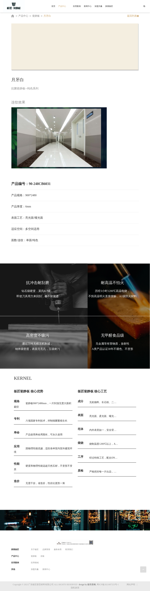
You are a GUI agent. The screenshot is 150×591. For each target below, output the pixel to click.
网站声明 (131, 584)
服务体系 (58, 549)
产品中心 (23, 16)
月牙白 (47, 16)
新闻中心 (46, 569)
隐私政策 (75, 587)
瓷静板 (36, 16)
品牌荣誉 (46, 549)
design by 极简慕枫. (87, 584)
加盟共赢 (35, 569)
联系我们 (69, 549)
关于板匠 (35, 549)
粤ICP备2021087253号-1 (108, 584)
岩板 (42, 556)
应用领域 (35, 562)
